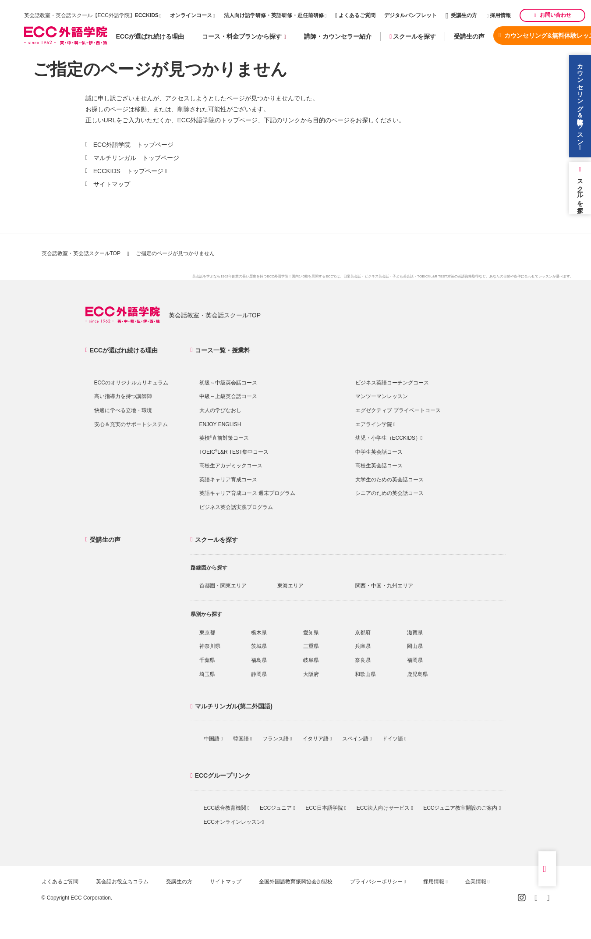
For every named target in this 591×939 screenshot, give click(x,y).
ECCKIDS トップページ (128, 170)
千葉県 (207, 660)
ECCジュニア (277, 808)
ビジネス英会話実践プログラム (236, 507)
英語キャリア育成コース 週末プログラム (247, 493)
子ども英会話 (403, 276)
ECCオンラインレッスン (234, 822)
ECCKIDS (147, 15)
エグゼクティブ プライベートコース (398, 410)
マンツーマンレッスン (381, 396)
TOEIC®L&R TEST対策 (435, 276)
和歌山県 (365, 674)
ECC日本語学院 (325, 808)
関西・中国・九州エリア (384, 586)
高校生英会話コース (379, 465)
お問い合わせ (552, 15)
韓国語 (242, 739)
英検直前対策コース (224, 438)
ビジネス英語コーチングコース (392, 383)
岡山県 (415, 646)
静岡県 (259, 674)
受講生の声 (469, 36)
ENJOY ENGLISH (220, 424)
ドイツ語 (394, 739)
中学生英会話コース (379, 452)
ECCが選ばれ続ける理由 (150, 36)
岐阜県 (311, 660)
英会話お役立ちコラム (122, 882)
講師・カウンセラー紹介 (338, 36)
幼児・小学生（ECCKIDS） (389, 438)
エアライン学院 (375, 424)
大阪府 (311, 674)
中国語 (213, 739)
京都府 (363, 633)
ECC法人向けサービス (385, 808)
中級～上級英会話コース (228, 396)
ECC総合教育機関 (227, 808)
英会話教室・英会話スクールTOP (81, 253)
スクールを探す (412, 36)
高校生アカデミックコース (230, 465)
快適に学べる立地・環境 (123, 410)
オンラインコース (191, 15)
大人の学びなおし (220, 410)
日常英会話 (352, 276)
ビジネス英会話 (377, 276)
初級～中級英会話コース (228, 383)
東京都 (207, 633)
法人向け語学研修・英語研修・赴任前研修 (274, 15)
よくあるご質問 (355, 15)
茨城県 (259, 646)
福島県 (259, 660)
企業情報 (477, 882)
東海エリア (290, 586)
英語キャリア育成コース (228, 480)
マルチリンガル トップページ (136, 157)
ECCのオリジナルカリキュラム (131, 383)
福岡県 (415, 660)
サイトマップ (111, 184)
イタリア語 (317, 739)
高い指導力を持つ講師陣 (123, 396)
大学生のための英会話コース (389, 480)
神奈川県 (209, 646)
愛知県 (311, 633)
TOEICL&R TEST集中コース (234, 452)
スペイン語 (357, 739)
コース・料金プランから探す (244, 36)
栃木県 (259, 633)
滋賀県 (415, 633)
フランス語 (277, 739)
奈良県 (363, 660)
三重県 (311, 646)
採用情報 (499, 15)
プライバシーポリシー (378, 882)
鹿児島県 (417, 674)
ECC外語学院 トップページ (133, 144)
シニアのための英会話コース (389, 493)
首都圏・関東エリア (223, 586)
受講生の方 (461, 15)
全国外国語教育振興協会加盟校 (296, 882)
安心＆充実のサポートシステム (131, 424)
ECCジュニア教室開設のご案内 (462, 808)
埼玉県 (207, 674)
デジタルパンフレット (410, 15)
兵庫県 (363, 646)
